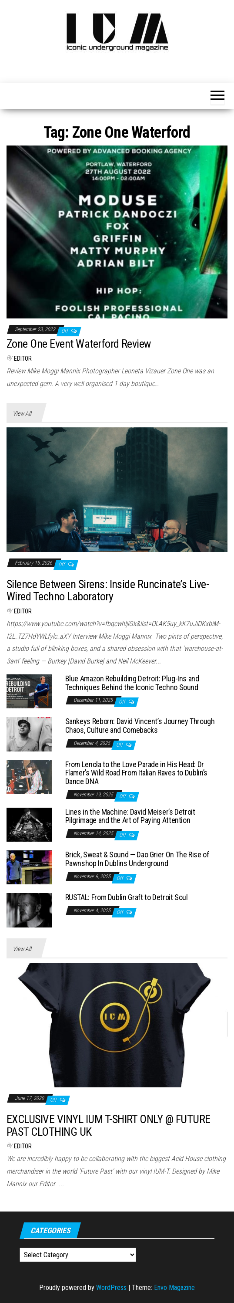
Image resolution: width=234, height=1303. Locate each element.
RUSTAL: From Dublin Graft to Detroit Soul (126, 897)
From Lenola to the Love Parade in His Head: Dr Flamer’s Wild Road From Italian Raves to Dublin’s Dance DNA (136, 773)
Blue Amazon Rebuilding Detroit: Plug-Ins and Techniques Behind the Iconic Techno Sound (132, 683)
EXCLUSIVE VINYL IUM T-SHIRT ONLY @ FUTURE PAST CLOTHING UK (109, 1125)
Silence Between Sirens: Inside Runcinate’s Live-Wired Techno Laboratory (108, 590)
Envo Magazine (174, 1287)
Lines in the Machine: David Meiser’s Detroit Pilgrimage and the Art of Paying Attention (130, 816)
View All (22, 413)
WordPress (111, 1287)
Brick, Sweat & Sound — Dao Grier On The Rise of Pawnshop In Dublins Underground (137, 859)
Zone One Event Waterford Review (79, 343)
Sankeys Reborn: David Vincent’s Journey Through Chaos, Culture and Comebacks (140, 725)
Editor (23, 358)
